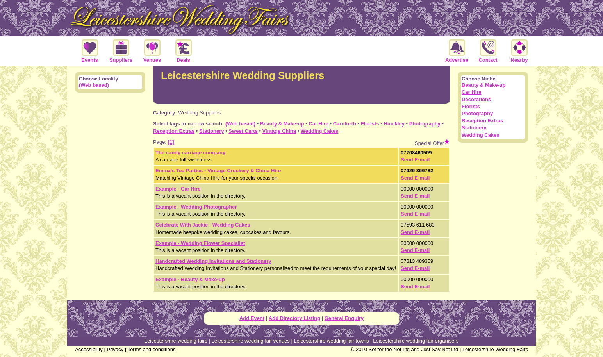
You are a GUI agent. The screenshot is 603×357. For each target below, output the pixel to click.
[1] (171, 142)
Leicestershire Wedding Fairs (495, 349)
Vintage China (279, 131)
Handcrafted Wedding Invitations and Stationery (213, 261)
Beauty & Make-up (282, 124)
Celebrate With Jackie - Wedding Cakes (202, 225)
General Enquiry (344, 318)
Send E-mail (415, 159)
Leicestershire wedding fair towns (331, 341)
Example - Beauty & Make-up (190, 279)
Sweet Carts (242, 131)
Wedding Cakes (320, 131)
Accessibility (89, 349)
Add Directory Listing (294, 318)
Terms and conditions (152, 349)
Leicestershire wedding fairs (176, 341)
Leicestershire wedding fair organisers (415, 341)
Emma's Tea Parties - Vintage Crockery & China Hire (218, 170)
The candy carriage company (190, 152)
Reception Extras (173, 131)
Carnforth (344, 124)
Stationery (211, 131)
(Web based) (240, 124)
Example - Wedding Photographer (196, 207)
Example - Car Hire (178, 189)
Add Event (251, 318)
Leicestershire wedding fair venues (251, 341)
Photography (425, 124)
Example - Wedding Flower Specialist (200, 243)
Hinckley (394, 124)
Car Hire (318, 124)
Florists (370, 124)
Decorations (476, 99)
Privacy (115, 349)
